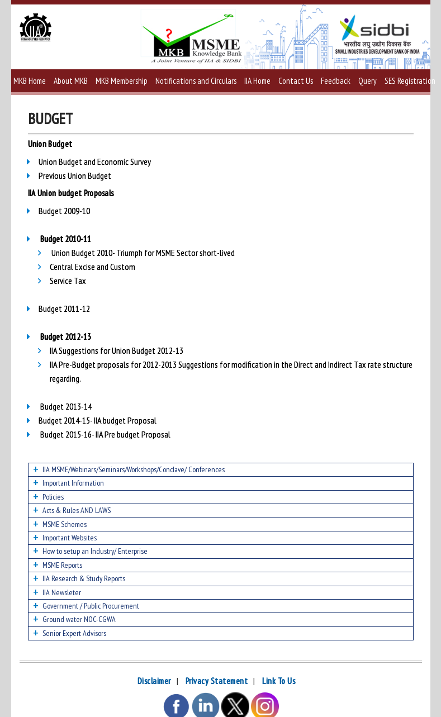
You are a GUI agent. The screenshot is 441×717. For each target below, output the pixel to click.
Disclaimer (154, 681)
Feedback (335, 80)
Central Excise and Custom (92, 266)
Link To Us (278, 681)
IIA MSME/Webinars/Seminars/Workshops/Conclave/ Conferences (133, 469)
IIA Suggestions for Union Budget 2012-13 (116, 350)
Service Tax (68, 280)
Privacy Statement (217, 681)
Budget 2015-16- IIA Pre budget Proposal (104, 434)
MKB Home (29, 80)
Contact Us (295, 80)
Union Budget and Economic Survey (95, 161)
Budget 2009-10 (64, 210)
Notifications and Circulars (195, 80)
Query (367, 80)
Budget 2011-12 (64, 308)
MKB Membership (122, 80)
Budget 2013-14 (66, 406)
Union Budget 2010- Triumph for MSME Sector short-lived (143, 252)
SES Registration (410, 80)
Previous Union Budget (75, 175)
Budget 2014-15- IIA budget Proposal (98, 420)
